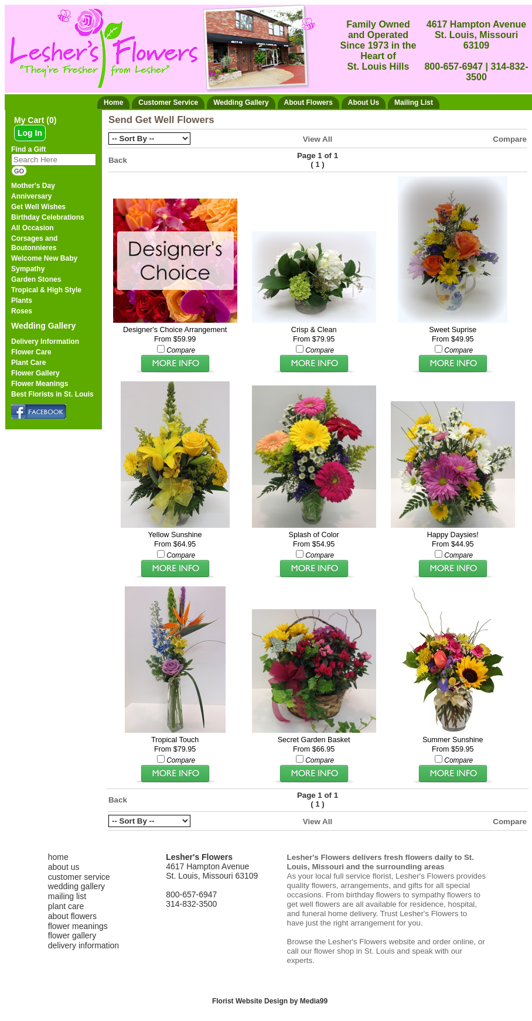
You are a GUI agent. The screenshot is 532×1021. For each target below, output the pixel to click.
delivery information (83, 945)
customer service (79, 877)
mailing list (67, 896)
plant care (66, 906)
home (58, 857)
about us (64, 867)
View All (317, 139)
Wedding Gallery (43, 325)
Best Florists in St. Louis (52, 394)
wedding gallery (76, 886)
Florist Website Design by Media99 (270, 1001)
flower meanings (78, 926)
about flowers (72, 916)
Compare (510, 139)
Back (117, 160)
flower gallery (72, 935)
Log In (30, 133)
